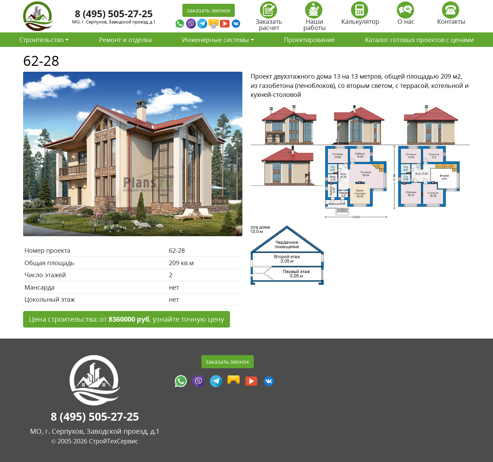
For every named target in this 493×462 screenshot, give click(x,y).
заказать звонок (208, 10)
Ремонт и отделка (125, 40)
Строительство (41, 40)
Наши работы (314, 18)
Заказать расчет (269, 18)
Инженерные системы (215, 40)
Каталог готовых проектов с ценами (419, 40)
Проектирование (309, 40)
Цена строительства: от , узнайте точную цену (126, 319)
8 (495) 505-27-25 (114, 13)
